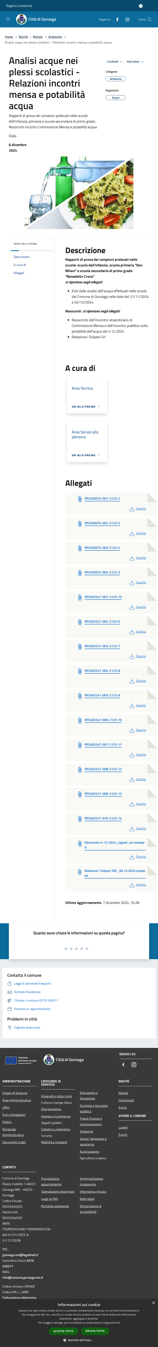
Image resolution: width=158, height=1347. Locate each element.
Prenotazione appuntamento (51, 1181)
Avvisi (122, 1107)
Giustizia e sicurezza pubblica (94, 1108)
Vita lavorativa (51, 1109)
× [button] (153, 1303)
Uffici (5, 1107)
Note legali (87, 1198)
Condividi (115, 61)
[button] (79, 1340)
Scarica (137, 508)
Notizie (38, 36)
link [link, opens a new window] (118, 1322)
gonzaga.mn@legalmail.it (20, 1254)
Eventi (122, 1134)
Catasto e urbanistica (55, 1129)
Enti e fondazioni (13, 1114)
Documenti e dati (14, 1142)
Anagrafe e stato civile (56, 1096)
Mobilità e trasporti (54, 1142)
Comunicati (126, 1100)
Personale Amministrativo (13, 1132)
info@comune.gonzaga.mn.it (22, 1277)
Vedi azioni (136, 61)
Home (9, 36)
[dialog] (79, 1323)
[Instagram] (126, 19)
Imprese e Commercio (56, 1116)
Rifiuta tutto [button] (95, 1331)
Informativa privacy (93, 1191)
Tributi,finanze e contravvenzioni (91, 1121)
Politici (7, 1122)
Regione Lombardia (19, 5)
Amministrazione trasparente (91, 1181)
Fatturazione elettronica (19, 1297)
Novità (23, 36)
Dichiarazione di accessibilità (91, 1209)
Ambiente (55, 36)
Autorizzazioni (89, 1151)
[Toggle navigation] (8, 19)
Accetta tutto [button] (63, 1331)
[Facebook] (116, 19)
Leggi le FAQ (49, 1198)
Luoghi (123, 1127)
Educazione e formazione (89, 1095)
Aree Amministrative (16, 1100)
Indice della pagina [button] (25, 244)
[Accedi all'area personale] (140, 5)
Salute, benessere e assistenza (93, 1141)
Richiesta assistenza (55, 1206)
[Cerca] (149, 19)
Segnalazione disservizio (57, 1191)
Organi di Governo (14, 1092)
